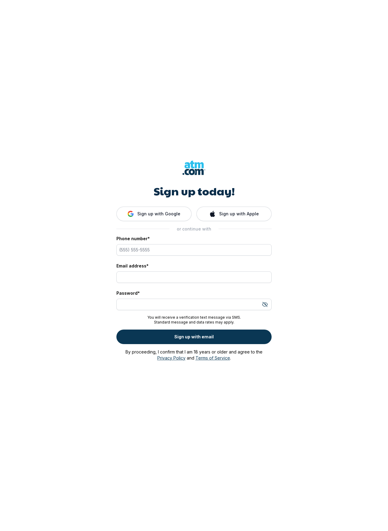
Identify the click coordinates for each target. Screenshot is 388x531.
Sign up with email (194, 336)
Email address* (132, 265)
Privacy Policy (171, 357)
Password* (128, 293)
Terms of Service (213, 357)
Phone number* (133, 238)
